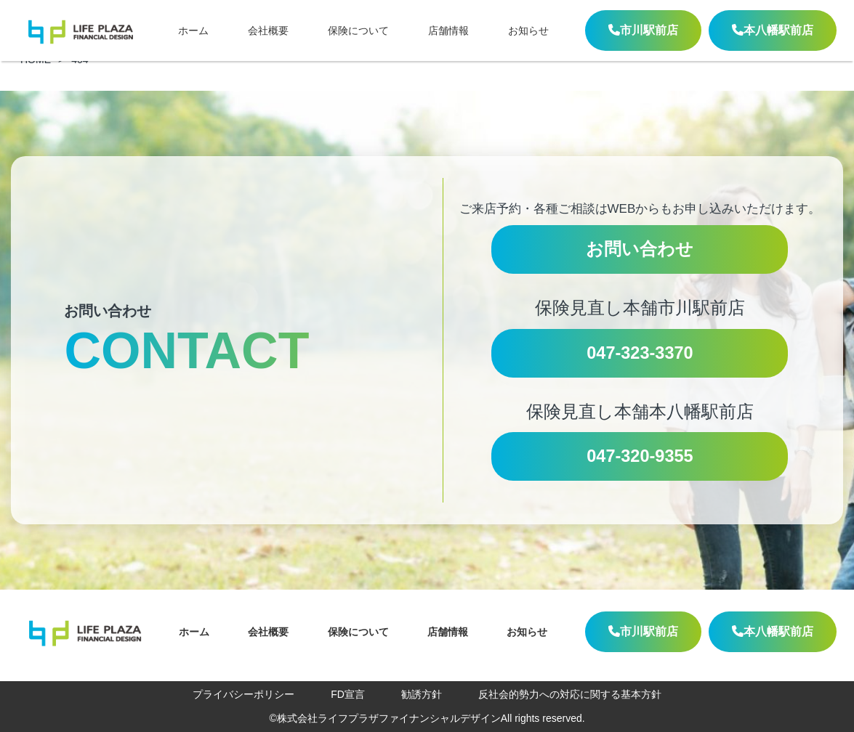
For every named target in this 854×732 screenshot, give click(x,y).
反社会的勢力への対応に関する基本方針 (569, 694)
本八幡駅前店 (772, 30)
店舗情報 (448, 30)
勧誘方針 (421, 694)
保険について (358, 30)
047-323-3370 (640, 352)
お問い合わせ (639, 249)
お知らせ (528, 30)
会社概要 (268, 30)
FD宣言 (348, 694)
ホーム (193, 30)
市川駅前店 (643, 30)
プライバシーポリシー (243, 694)
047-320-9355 (640, 456)
